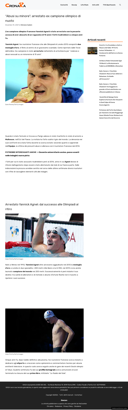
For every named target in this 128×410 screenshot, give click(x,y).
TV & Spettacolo (109, 5)
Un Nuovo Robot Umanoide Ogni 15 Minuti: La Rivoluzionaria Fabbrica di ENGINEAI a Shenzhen (111, 63)
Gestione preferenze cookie (119, 408)
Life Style (84, 5)
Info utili (95, 5)
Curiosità (64, 5)
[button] (120, 5)
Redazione (58, 406)
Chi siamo (50, 406)
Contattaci (78, 395)
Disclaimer (77, 406)
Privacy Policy (68, 406)
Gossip (74, 5)
